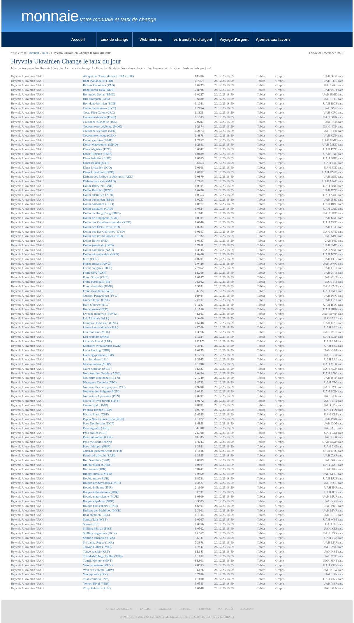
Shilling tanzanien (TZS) (99, 537)
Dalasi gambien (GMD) (98, 140)
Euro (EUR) (90, 259)
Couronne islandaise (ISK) (100, 121)
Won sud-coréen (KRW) (98, 569)
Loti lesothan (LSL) (95, 359)
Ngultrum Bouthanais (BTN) (101, 377)
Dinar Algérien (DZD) (97, 149)
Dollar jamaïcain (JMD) (98, 245)
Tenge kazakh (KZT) (96, 551)
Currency (227, 616)
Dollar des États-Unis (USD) (101, 227)
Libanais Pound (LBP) (97, 341)
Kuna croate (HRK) (95, 309)
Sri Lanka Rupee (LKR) (98, 542)
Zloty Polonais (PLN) (97, 588)
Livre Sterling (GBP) (96, 350)
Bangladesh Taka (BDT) (98, 89)
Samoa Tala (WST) (95, 519)
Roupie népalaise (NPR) (98, 501)
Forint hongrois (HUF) (97, 268)
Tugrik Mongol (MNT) (98, 560)
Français (165, 608)
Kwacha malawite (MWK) (100, 313)
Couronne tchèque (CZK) (99, 135)
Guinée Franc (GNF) (96, 300)
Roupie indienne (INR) (97, 487)
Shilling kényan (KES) (97, 528)
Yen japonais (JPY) (95, 574)
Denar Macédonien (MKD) (100, 144)
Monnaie (50, 16)
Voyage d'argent (234, 39)
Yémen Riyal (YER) (96, 583)
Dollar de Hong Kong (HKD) (102, 213)
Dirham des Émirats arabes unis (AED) (108, 176)
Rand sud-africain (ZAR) (99, 455)
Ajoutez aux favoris (273, 39)
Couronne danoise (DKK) (99, 117)
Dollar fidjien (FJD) (96, 240)
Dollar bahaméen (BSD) (98, 199)
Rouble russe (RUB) (96, 478)
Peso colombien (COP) (97, 437)
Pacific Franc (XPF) (96, 414)
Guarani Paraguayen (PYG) (101, 295)
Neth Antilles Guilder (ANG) (102, 373)
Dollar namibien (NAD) (98, 250)
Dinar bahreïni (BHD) (97, 158)
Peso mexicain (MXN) (97, 441)
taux (45, 52)
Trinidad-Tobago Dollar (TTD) (103, 556)
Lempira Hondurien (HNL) (100, 323)
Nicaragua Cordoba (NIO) (100, 382)
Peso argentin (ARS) (96, 428)
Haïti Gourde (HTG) (96, 304)
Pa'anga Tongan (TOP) (97, 409)
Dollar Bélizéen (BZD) (97, 190)
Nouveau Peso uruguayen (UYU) (104, 387)
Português (225, 608)
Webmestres (151, 39)
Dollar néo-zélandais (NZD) (101, 254)
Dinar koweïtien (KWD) (99, 172)
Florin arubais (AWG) (97, 263)
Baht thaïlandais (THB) (98, 80)
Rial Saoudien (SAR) (96, 460)
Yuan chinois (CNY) (96, 578)
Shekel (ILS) (91, 524)
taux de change (114, 39)
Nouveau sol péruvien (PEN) (101, 396)
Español (205, 608)
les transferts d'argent (192, 39)
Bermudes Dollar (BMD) (99, 94)
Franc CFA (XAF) (94, 272)
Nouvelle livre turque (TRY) (101, 400)
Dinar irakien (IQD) (96, 162)
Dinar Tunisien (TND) (97, 153)
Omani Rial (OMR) (95, 405)
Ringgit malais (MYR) (97, 473)
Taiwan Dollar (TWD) (97, 546)
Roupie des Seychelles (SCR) (102, 482)
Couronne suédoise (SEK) (100, 130)
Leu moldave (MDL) (96, 332)
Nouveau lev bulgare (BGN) (101, 391)
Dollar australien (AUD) (99, 195)
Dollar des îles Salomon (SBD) (103, 236)
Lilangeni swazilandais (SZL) (102, 345)
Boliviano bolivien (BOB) (100, 103)
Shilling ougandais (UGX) (100, 533)
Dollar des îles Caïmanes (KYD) (104, 231)
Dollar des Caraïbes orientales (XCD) (107, 222)
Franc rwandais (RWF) (97, 291)
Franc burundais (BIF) (97, 281)
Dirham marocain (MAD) (99, 181)
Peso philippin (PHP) (96, 446)
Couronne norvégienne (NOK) (102, 126)
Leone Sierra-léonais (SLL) (100, 327)
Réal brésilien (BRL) (96, 514)
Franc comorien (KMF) (98, 286)
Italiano (247, 608)
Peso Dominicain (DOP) (99, 423)
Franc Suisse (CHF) (95, 277)
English (146, 608)
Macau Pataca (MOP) (97, 364)
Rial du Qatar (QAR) (96, 464)
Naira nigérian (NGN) (97, 368)
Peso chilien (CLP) (95, 432)
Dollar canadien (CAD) (98, 208)
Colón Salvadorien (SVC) (99, 108)
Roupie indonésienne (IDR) (101, 492)
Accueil (78, 39)
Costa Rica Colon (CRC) (99, 112)
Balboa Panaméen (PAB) (99, 85)
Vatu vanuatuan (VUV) (98, 565)
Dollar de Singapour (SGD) (100, 218)
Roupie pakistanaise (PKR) (100, 505)
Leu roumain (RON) (96, 336)
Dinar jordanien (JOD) (97, 167)
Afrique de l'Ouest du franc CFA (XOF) (108, 76)
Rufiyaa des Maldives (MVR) (102, 510)
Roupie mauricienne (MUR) (101, 496)
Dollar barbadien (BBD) (98, 204)
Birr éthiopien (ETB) (96, 98)
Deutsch (185, 608)
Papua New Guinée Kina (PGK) (103, 419)
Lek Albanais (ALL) (96, 318)
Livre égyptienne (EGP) (98, 355)
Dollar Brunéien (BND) (98, 185)
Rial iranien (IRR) (94, 469)
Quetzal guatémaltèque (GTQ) (102, 450)
